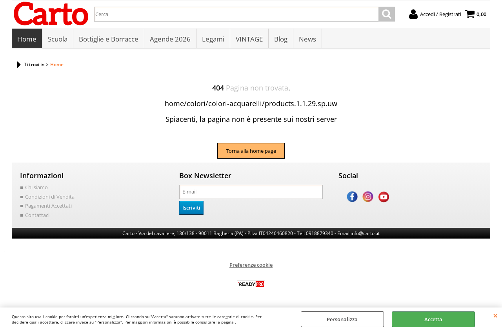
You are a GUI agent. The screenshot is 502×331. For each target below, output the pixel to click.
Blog (280, 38)
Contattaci (37, 215)
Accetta (433, 319)
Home (26, 38)
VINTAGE (249, 38)
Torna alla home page (251, 150)
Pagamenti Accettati (48, 205)
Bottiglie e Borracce (108, 38)
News (307, 38)
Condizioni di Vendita (50, 196)
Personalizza (342, 319)
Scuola (57, 38)
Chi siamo (36, 187)
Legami (213, 38)
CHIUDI (495, 315)
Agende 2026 (170, 38)
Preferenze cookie (251, 264)
